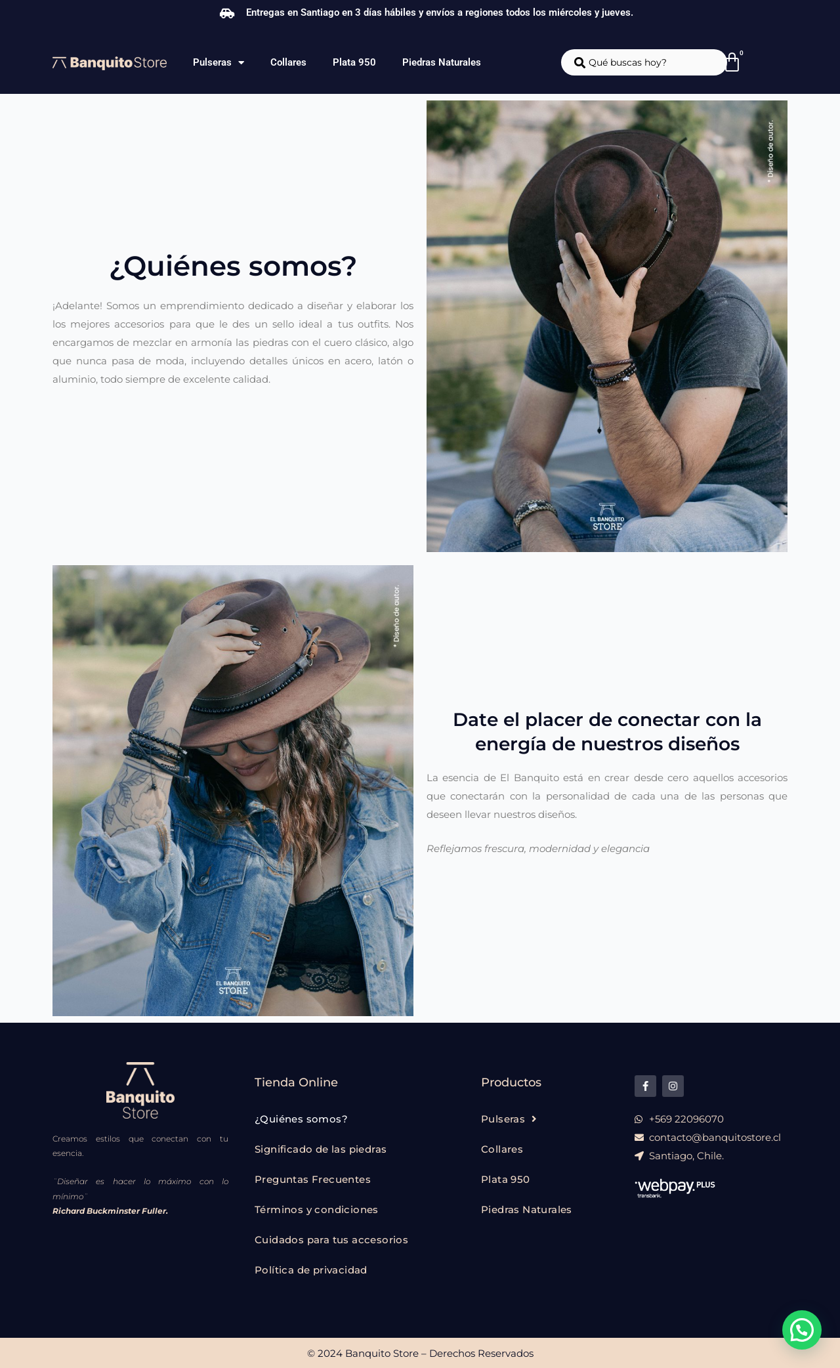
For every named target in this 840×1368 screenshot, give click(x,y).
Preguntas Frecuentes (313, 1179)
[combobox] (644, 62)
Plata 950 (354, 62)
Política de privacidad (311, 1270)
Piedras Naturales (441, 62)
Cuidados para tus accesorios (331, 1239)
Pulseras (218, 62)
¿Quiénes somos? (301, 1119)
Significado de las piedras (321, 1149)
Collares (288, 62)
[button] (802, 1330)
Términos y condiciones (317, 1209)
